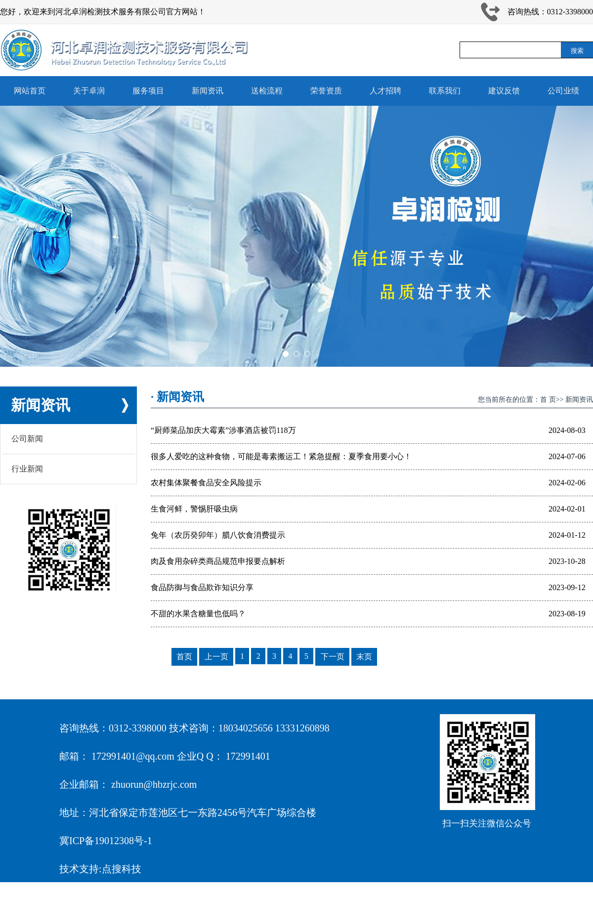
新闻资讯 (207, 90)
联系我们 (445, 90)
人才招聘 (385, 90)
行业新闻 (27, 469)
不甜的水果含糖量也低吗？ (198, 613)
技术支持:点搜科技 (100, 868)
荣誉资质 (326, 90)
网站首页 (29, 90)
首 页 (548, 399)
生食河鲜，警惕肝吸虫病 (194, 509)
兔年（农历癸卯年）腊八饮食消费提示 (218, 535)
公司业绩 (563, 90)
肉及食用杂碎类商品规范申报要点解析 (218, 561)
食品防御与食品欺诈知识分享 (202, 587)
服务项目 (148, 90)
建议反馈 (504, 90)
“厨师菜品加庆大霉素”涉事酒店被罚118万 (223, 430)
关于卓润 (89, 90)
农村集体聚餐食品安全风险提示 (206, 482)
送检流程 (267, 90)
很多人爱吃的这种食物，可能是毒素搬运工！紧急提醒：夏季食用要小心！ (281, 456)
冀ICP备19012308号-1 (105, 840)
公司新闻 (27, 438)
